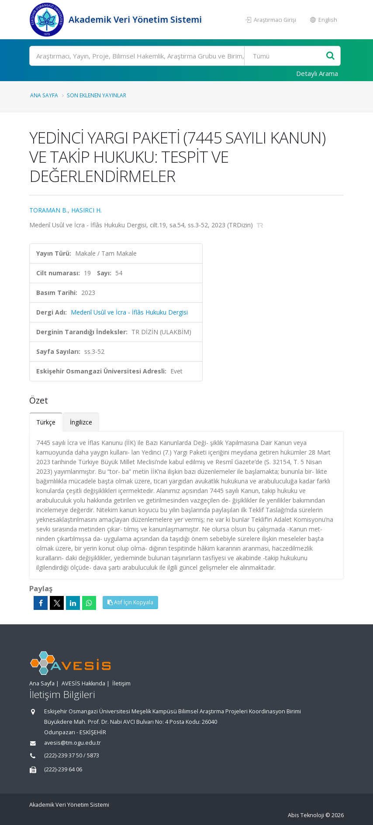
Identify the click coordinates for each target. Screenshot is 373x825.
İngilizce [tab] (81, 422)
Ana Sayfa (44, 95)
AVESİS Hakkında (83, 683)
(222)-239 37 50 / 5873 (71, 755)
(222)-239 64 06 (63, 769)
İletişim (121, 683)
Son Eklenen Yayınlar (96, 95)
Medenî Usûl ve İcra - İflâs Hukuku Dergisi (129, 312)
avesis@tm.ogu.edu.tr (72, 742)
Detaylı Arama (317, 73)
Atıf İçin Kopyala (130, 602)
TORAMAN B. (48, 210)
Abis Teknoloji (306, 815)
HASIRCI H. (86, 210)
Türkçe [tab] (45, 422)
